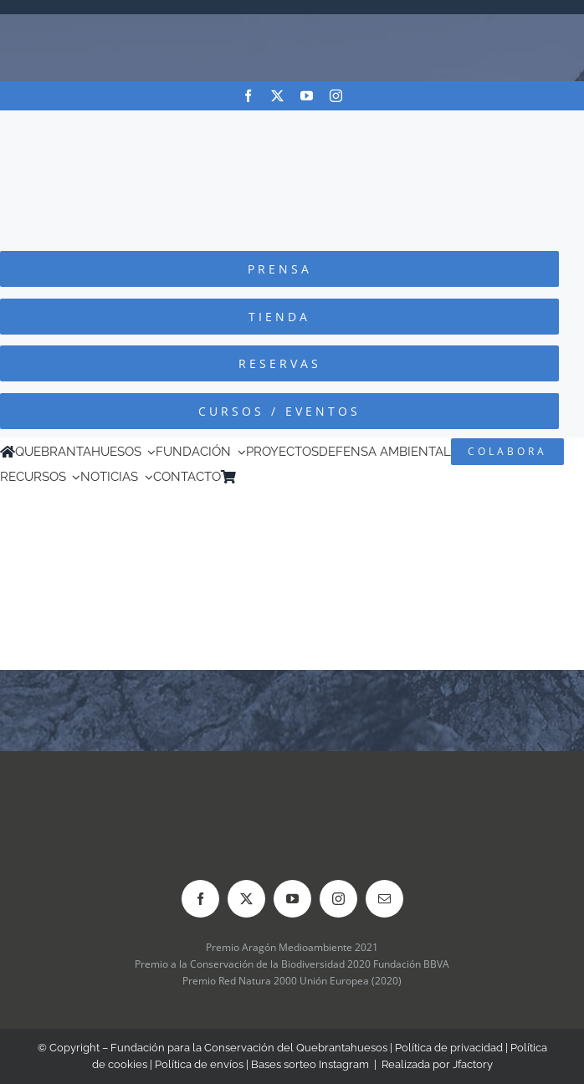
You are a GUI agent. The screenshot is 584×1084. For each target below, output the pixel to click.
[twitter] (277, 95)
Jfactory (473, 1064)
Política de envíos (199, 1064)
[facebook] (248, 95)
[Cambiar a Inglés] (266, 477)
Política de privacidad (449, 1047)
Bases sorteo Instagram (310, 1064)
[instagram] (336, 95)
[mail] (384, 899)
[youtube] (306, 95)
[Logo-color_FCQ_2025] (292, 126)
